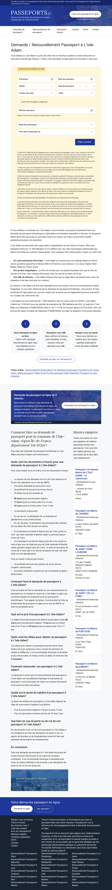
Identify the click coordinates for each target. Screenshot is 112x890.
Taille (60, 93)
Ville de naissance (26, 110)
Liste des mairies (19, 828)
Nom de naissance (66, 79)
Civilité (22, 86)
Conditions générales (20, 837)
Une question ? (43, 809)
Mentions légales (19, 834)
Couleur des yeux (26, 93)
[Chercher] (62, 110)
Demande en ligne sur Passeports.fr (56, 359)
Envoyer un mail (82, 578)
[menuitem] (21, 31)
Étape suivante (84, 142)
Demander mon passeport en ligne (79, 405)
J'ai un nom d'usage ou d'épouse (34, 102)
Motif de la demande (27, 125)
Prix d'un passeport (55, 373)
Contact (95, 29)
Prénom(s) (23, 79)
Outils (85, 29)
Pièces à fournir (18, 822)
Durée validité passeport (22, 373)
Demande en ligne (22, 808)
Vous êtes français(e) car (29, 132)
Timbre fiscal (39, 373)
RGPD (13, 840)
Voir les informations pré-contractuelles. (31, 197)
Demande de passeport (18, 31)
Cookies (14, 843)
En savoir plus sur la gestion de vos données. (62, 197)
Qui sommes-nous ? (20, 825)
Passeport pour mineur (88, 370)
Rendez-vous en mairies (22, 820)
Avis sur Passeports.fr (21, 831)
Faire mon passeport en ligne (85, 14)
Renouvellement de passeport (41, 31)
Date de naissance (66, 86)
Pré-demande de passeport (65, 370)
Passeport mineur (61, 31)
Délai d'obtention (71, 373)
